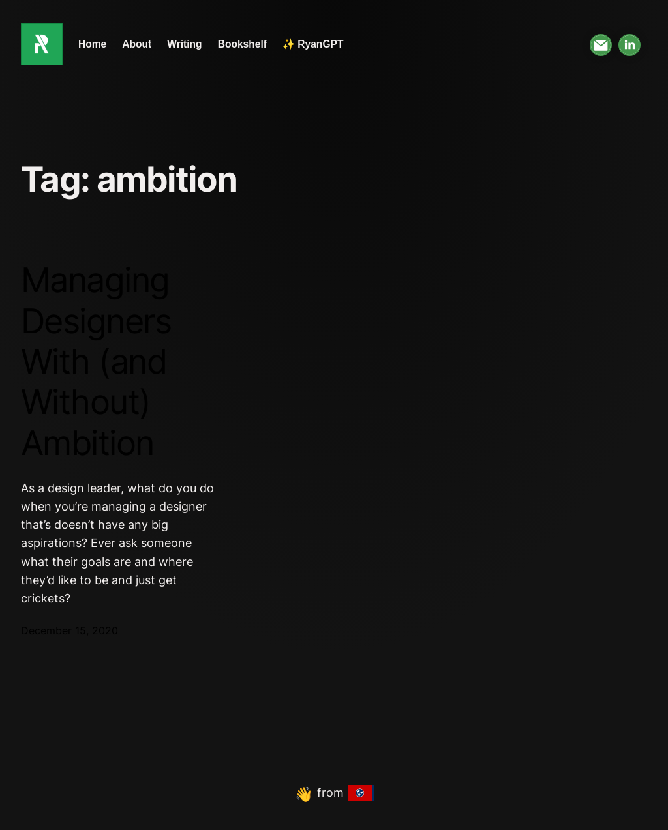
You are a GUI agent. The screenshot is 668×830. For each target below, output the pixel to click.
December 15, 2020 (69, 631)
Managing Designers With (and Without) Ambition (96, 362)
